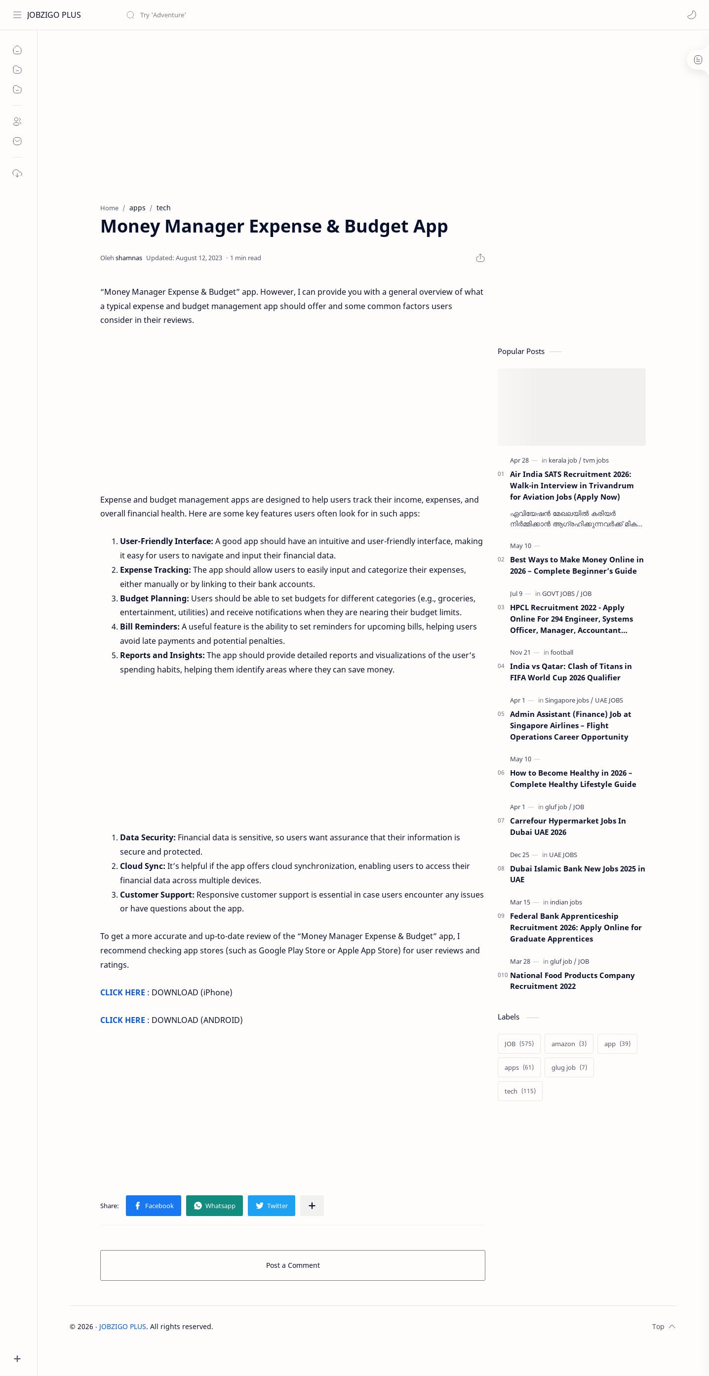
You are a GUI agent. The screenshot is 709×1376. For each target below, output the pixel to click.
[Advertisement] (324, 114)
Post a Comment (293, 1265)
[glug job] (569, 1067)
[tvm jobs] (596, 460)
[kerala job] (565, 460)
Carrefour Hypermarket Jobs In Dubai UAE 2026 (568, 826)
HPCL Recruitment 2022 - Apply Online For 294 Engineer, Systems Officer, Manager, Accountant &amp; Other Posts (571, 618)
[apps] (519, 1067)
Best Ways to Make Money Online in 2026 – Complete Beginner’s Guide (577, 565)
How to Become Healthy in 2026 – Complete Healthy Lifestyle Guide (573, 778)
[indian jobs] (566, 902)
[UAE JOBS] (609, 700)
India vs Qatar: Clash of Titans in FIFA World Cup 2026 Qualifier (571, 671)
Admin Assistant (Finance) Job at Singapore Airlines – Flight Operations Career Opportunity (570, 725)
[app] (617, 1044)
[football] (562, 652)
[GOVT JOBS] (560, 593)
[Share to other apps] (312, 1205)
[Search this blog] (204, 14)
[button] (691, 14)
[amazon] (569, 1044)
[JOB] (586, 593)
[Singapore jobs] (569, 700)
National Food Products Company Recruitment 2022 (572, 980)
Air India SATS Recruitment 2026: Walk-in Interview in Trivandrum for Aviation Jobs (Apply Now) (572, 485)
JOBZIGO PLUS (54, 14)
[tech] (520, 1091)
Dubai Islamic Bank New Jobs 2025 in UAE (577, 874)
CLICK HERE (122, 992)
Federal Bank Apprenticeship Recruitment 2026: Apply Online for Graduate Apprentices (576, 927)
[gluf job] (558, 806)
